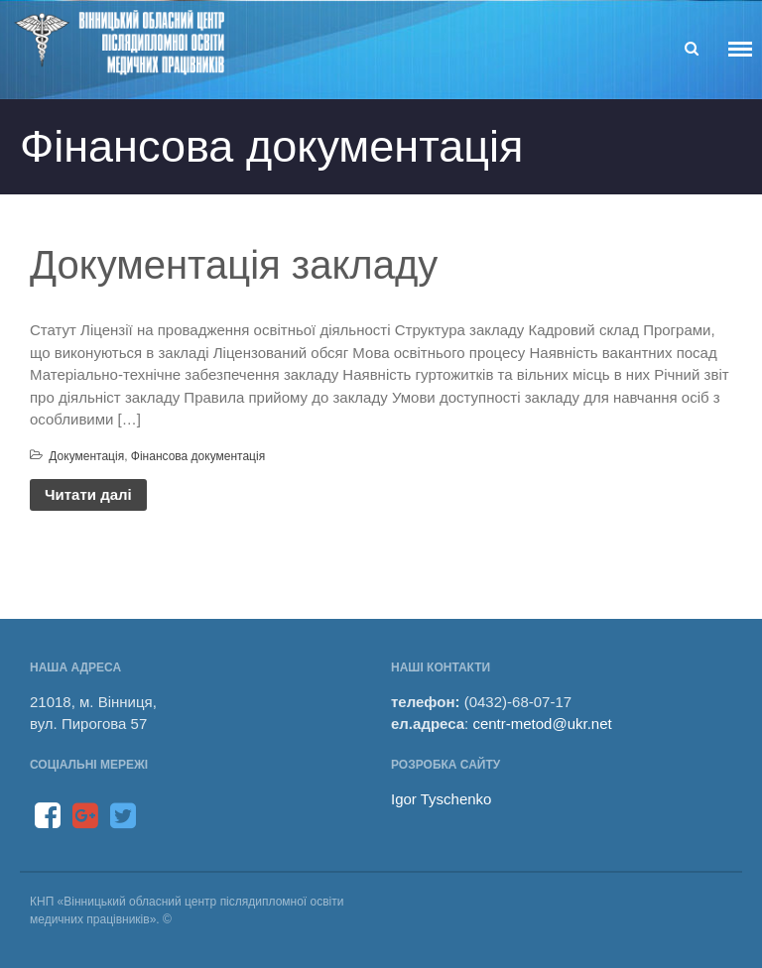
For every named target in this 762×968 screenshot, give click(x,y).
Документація (86, 456)
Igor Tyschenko (441, 798)
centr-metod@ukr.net (541, 723)
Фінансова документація (198, 456)
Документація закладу (234, 265)
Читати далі (88, 494)
